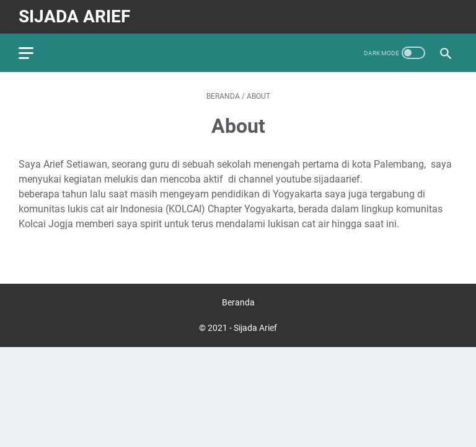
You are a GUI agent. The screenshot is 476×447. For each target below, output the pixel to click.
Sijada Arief (74, 16)
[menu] (33, 53)
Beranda (238, 302)
